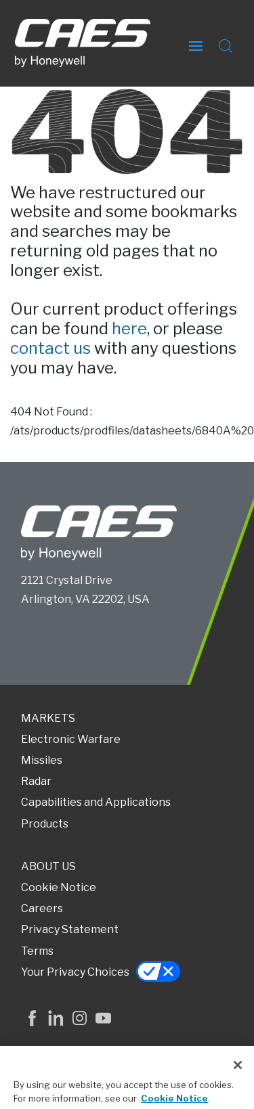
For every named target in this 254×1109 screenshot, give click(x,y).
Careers (42, 908)
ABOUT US (48, 866)
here (129, 328)
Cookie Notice (58, 887)
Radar (36, 781)
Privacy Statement (70, 929)
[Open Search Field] (225, 43)
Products (44, 823)
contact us (50, 348)
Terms (37, 951)
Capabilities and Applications (96, 802)
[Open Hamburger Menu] (196, 43)
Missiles (41, 760)
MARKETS (48, 718)
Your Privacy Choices (75, 972)
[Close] (238, 1069)
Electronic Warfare (71, 739)
